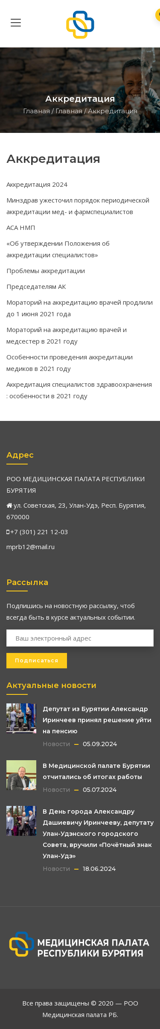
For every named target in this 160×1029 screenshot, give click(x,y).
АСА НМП (20, 227)
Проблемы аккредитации (45, 270)
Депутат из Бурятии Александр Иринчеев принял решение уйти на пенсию (97, 720)
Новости (56, 744)
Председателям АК (36, 286)
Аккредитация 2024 (36, 184)
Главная (36, 111)
